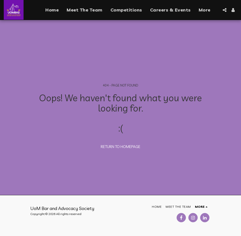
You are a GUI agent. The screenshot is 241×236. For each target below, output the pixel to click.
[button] (224, 10)
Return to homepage (120, 146)
